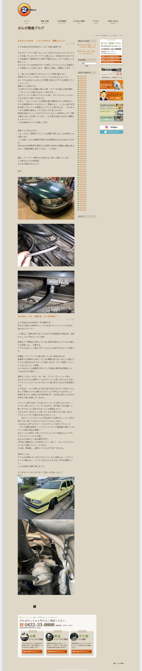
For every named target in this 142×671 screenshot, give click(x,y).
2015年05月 (83, 173)
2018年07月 (83, 147)
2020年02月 (83, 124)
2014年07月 (83, 184)
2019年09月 (83, 130)
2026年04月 (83, 76)
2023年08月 (83, 83)
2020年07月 (83, 117)
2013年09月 (83, 195)
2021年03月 (83, 113)
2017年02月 (83, 169)
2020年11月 (83, 115)
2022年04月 (83, 95)
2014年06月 (83, 186)
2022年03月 (83, 98)
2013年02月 (83, 210)
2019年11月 (83, 128)
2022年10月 (83, 91)
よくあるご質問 (78, 22)
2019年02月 (83, 136)
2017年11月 (83, 164)
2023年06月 (83, 85)
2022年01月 (83, 100)
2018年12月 (83, 139)
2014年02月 (83, 190)
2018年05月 (83, 151)
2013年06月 (83, 201)
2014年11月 (83, 177)
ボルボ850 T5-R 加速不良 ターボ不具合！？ (38, 316)
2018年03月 (83, 156)
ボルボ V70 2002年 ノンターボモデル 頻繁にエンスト (42, 41)
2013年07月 (83, 199)
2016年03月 (83, 171)
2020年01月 (83, 126)
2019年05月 (83, 134)
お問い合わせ (112, 22)
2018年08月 (83, 145)
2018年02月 (83, 158)
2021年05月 (83, 108)
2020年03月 (83, 121)
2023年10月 (83, 80)
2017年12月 (83, 162)
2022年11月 (83, 89)
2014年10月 (83, 180)
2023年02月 (83, 87)
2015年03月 (83, 175)
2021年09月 (83, 104)
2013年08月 (83, 197)
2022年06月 (83, 93)
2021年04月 (83, 111)
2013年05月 (83, 203)
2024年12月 (83, 78)
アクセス (95, 22)
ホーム (27, 22)
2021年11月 (83, 102)
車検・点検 (44, 22)
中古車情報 (61, 22)
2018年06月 (83, 149)
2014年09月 (83, 182)
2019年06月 (83, 132)
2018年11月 (83, 141)
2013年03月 (83, 208)
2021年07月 (83, 106)
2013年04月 (83, 205)
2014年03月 (83, 188)
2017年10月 (83, 167)
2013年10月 (83, 193)
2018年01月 (83, 160)
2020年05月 (83, 119)
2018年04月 (83, 154)
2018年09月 (83, 143)
